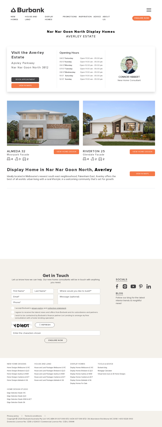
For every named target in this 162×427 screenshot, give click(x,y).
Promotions (70, 17)
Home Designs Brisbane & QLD (18, 371)
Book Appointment (25, 79)
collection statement (57, 308)
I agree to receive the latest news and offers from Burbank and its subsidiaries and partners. (56, 312)
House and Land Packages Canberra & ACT (49, 377)
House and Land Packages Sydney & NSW (49, 374)
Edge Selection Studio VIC (16, 393)
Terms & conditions (33, 416)
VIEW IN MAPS (25, 85)
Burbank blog (102, 367)
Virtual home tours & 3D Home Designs (111, 374)
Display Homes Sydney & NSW (81, 374)
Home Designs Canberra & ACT (18, 377)
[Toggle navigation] (148, 10)
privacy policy (37, 308)
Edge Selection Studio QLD (16, 396)
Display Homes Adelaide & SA (80, 380)
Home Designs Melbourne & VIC (18, 367)
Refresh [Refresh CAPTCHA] (45, 325)
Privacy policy (13, 416)
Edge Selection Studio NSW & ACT (19, 399)
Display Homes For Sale (78, 383)
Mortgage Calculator (105, 371)
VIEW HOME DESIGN (66, 152)
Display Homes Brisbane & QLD (81, 371)
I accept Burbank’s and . (41, 308)
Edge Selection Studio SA (16, 402)
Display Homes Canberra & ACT (81, 377)
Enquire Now (141, 18)
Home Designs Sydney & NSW (18, 374)
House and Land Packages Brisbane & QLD (49, 371)
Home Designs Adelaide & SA (17, 380)
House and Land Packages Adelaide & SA (49, 380)
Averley (103, 169)
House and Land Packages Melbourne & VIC (50, 367)
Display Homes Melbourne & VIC (81, 367)
